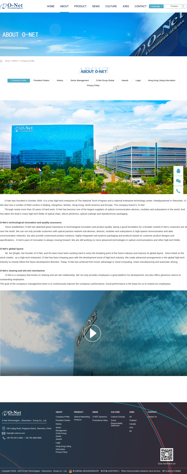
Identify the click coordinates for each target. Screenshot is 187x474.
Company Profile (27, 61)
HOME (50, 6)
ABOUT (15, 61)
